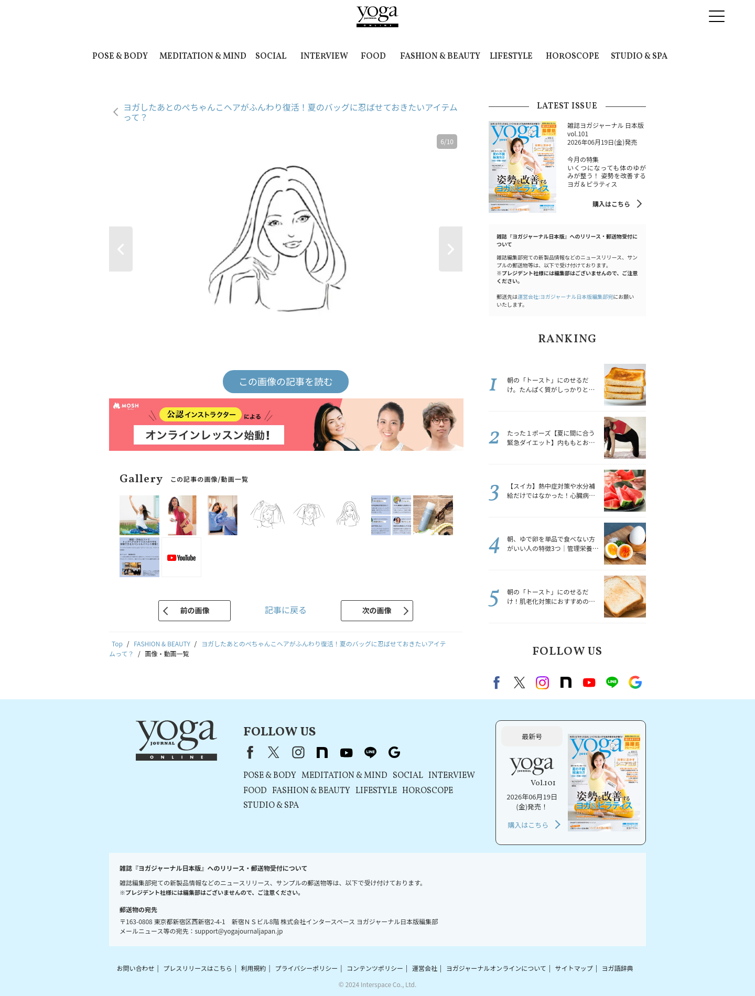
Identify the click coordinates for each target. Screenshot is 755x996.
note (566, 682)
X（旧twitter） (519, 682)
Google (635, 682)
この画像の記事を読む (286, 381)
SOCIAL (270, 56)
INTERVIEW (324, 56)
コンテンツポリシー (375, 967)
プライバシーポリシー (306, 967)
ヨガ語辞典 (617, 967)
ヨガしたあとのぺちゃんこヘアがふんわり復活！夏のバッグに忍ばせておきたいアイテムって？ (290, 112)
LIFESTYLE (511, 56)
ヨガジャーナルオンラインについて (496, 967)
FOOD (373, 56)
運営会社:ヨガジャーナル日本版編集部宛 (565, 296)
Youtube (589, 682)
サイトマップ (574, 967)
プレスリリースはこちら (197, 967)
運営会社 (424, 967)
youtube (346, 752)
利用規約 (253, 967)
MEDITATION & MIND (202, 56)
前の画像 (194, 610)
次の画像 (377, 610)
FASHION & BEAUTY (440, 56)
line (612, 682)
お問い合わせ (135, 967)
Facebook (498, 682)
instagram (542, 682)
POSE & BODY (120, 56)
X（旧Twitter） (274, 752)
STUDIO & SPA (639, 56)
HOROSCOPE (572, 56)
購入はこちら (611, 203)
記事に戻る (286, 609)
